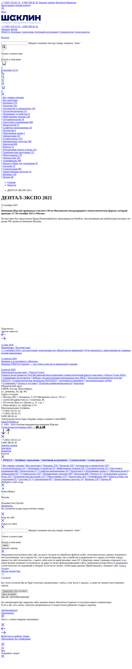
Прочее (7, 177)
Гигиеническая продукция (17, 152)
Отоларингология (12, 119)
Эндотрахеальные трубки (98, 380)
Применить (7, 505)
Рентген (7, 147)
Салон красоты (82, 32)
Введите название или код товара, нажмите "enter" (55, 43)
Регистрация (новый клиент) (16, 5)
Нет (3, 650)
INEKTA (5, 32)
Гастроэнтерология (14, 111)
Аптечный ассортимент (46, 32)
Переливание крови (13, 133)
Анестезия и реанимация (17, 122)
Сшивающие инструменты (16, 377)
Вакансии (71, 2)
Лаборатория (10, 136)
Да (2, 647)
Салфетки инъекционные (16, 127)
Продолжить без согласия (14, 591)
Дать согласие (9, 594)
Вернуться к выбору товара (15, 636)
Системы (8, 166)
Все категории (9, 100)
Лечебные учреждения (22, 32)
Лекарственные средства (16, 171)
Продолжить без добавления (16, 639)
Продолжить (7, 613)
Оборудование (11, 155)
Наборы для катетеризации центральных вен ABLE (58, 377)
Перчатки (9, 103)
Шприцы (8, 174)
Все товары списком (12, 97)
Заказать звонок (47, 2)
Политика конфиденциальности (54, 383)
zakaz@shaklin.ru (10, 421)
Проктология (10, 125)
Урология (9, 105)
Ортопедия (8, 130)
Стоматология (66, 32)
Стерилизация (11, 169)
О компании (8, 383)
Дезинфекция (11, 160)
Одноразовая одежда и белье (19, 149)
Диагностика (10, 158)
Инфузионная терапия (15, 116)
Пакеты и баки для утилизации (19, 163)
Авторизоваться (9, 610)
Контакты (61, 2)
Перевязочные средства (16, 141)
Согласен (6, 577)
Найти (5, 545)
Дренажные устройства (15, 114)
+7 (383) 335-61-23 (10, 2)
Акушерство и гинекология (18, 108)
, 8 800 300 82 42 (29, 2)
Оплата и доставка (26, 383)
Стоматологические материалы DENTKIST (33, 380)
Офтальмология (118, 471)
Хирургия (9, 144)
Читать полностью (10, 571)
